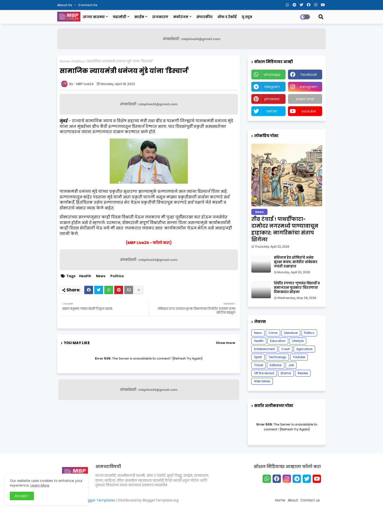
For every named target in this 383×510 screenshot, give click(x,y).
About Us (65, 5)
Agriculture (304, 349)
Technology (277, 357)
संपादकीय (204, 16)
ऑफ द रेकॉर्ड (227, 16)
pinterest (272, 98)
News (101, 276)
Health (85, 276)
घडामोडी (119, 16)
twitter (271, 111)
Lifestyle (298, 341)
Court (285, 349)
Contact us (87, 5)
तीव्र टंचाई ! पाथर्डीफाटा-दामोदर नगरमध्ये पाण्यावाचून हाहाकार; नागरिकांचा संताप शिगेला (284, 229)
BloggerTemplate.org (161, 500)
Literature (291, 333)
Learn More (40, 485)
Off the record (264, 373)
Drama (286, 373)
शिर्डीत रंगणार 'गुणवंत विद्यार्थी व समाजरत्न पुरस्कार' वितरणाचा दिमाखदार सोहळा (297, 287)
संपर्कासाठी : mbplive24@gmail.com (191, 39)
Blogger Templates (99, 500)
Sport (258, 357)
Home (65, 61)
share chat (305, 98)
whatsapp (272, 74)
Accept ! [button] (22, 495)
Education (278, 341)
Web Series (262, 381)
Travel (258, 365)
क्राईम (139, 16)
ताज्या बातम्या (94, 16)
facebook (308, 74)
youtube (308, 111)
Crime (272, 333)
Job (291, 365)
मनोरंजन (180, 16)
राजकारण (160, 16)
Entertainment (264, 349)
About (293, 500)
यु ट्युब (247, 16)
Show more (225, 342)
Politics (78, 61)
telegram (272, 86)
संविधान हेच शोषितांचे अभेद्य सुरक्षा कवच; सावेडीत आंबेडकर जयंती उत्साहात (295, 262)
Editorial (276, 365)
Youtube (299, 357)
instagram (308, 86)
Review (303, 373)
